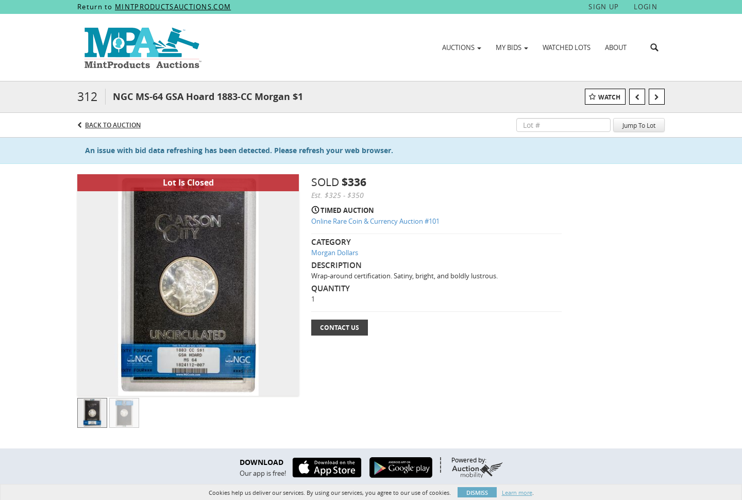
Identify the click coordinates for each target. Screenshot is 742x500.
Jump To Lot (638, 125)
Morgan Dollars (334, 252)
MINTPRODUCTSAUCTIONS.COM (173, 6)
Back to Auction (113, 125)
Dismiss (477, 492)
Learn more (517, 492)
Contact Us (339, 327)
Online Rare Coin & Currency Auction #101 (375, 221)
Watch (609, 97)
